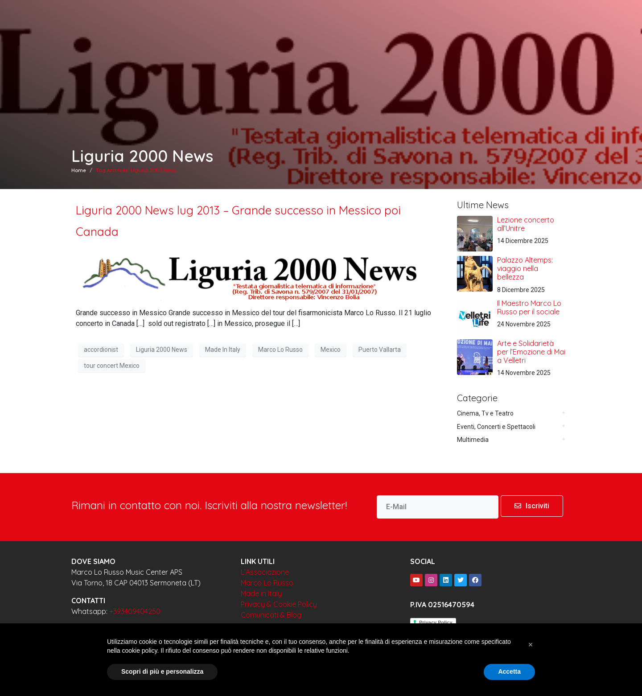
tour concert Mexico (112, 365)
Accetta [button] (509, 671)
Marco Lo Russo (280, 349)
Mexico (331, 349)
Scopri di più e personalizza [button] (162, 671)
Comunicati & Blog (271, 614)
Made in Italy (261, 593)
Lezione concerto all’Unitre (525, 224)
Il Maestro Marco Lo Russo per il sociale (529, 307)
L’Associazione (265, 572)
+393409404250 (134, 611)
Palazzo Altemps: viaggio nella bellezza (525, 268)
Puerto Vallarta (379, 349)
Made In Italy (222, 349)
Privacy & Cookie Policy (279, 604)
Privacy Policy (436, 622)
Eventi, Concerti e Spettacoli (496, 426)
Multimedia (473, 439)
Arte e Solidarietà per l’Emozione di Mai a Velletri (531, 352)
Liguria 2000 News (161, 349)
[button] (530, 645)
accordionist (101, 349)
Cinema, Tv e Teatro (485, 413)
